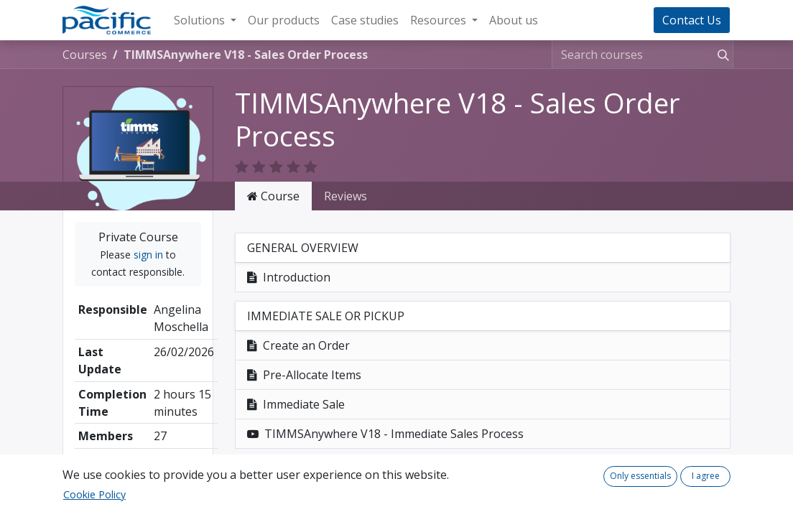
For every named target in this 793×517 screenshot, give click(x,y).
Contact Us (691, 20)
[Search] (720, 54)
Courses (84, 54)
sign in (148, 254)
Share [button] (138, 474)
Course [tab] (273, 196)
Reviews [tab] (345, 196)
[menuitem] (283, 20)
